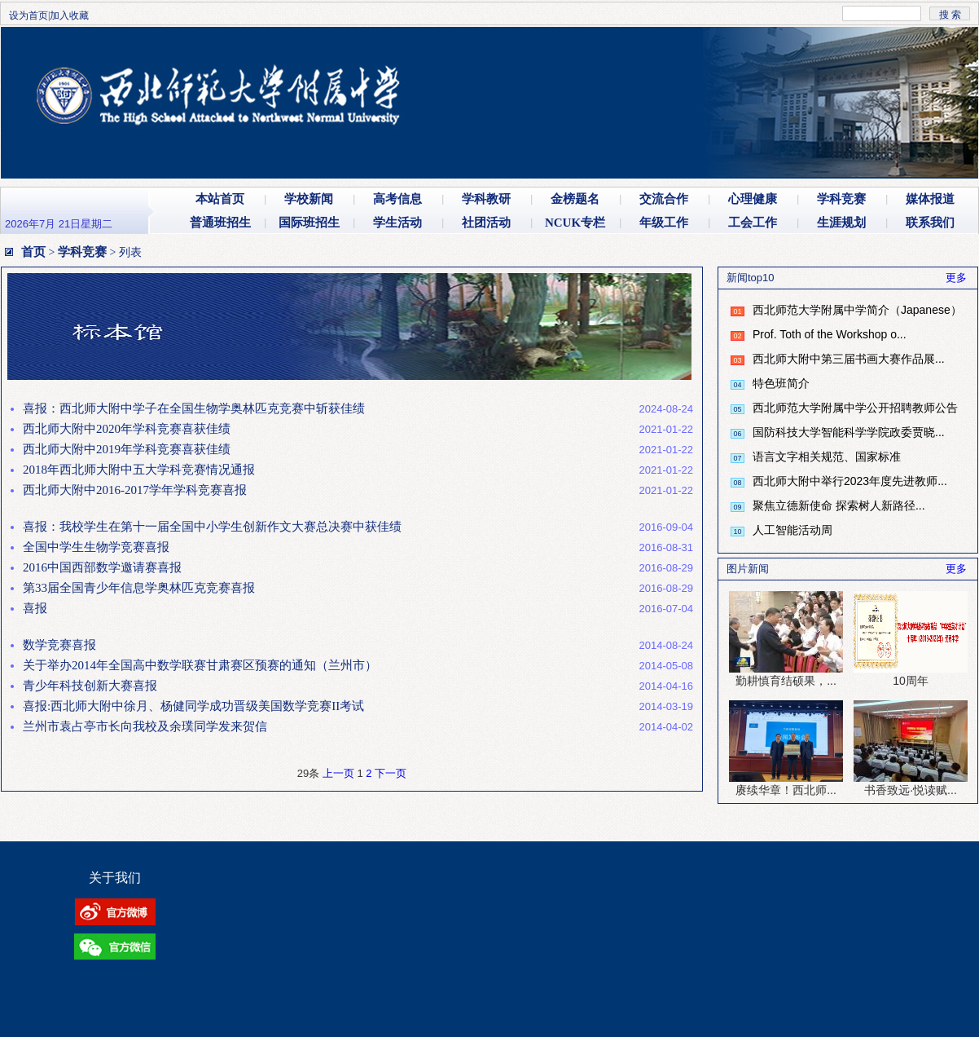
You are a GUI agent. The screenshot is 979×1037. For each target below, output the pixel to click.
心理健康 (752, 198)
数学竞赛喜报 (59, 644)
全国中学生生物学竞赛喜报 (96, 547)
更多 (956, 277)
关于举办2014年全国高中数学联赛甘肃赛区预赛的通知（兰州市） (200, 665)
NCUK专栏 (575, 222)
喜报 (35, 608)
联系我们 (930, 222)
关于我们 (115, 878)
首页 (33, 251)
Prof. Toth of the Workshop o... (830, 334)
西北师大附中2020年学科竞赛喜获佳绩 (126, 428)
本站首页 (219, 198)
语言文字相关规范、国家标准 (827, 456)
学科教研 (486, 198)
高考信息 (397, 198)
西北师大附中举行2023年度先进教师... (850, 481)
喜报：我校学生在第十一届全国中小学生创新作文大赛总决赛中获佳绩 (212, 526)
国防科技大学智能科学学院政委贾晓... (849, 432)
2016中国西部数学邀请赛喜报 (102, 567)
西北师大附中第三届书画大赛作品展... (849, 358)
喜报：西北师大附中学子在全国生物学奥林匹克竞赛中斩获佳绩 (194, 408)
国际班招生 (309, 222)
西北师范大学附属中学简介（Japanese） (857, 309)
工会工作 (752, 222)
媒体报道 (930, 198)
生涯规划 (841, 222)
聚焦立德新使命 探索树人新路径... (839, 505)
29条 (308, 773)
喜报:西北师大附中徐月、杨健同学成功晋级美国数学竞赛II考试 (193, 706)
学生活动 (397, 222)
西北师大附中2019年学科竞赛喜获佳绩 (126, 449)
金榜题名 (575, 198)
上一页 (338, 773)
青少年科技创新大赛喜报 (90, 685)
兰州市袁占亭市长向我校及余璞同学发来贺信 (145, 726)
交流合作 (663, 198)
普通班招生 (220, 222)
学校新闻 (308, 198)
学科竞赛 (841, 198)
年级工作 (663, 222)
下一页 (390, 773)
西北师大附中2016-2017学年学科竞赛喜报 (135, 489)
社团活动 (486, 222)
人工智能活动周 (792, 529)
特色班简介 (781, 383)
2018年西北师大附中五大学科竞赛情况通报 (139, 469)
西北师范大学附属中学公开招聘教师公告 (855, 407)
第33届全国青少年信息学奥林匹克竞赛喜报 (139, 587)
